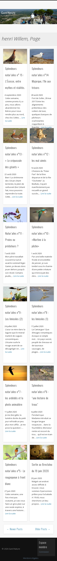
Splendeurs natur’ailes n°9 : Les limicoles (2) (14, 312)
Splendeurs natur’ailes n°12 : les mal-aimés (41, 154)
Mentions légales (30, 558)
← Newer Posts (15, 529)
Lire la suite (17, 196)
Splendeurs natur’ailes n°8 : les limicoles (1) (40, 312)
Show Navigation (46, 27)
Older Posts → (42, 529)
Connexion (44, 551)
